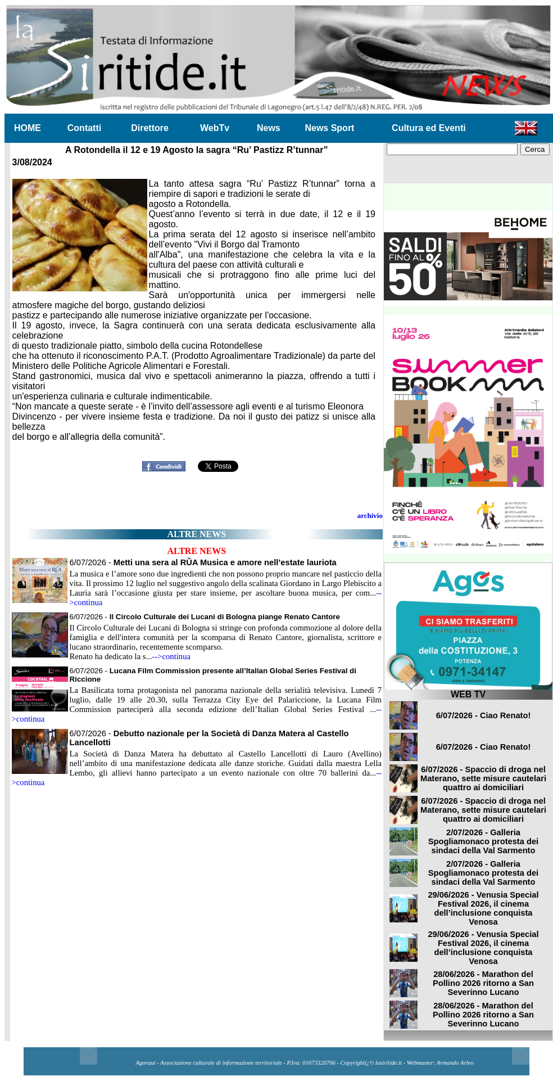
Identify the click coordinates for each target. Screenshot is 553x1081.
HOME (27, 128)
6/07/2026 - (203, 562)
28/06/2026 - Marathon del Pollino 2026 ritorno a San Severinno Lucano (483, 983)
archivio (370, 515)
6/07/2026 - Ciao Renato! (483, 715)
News (268, 128)
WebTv (214, 128)
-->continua (171, 656)
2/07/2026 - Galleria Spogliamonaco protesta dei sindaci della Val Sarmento (483, 841)
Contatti (84, 128)
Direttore (150, 128)
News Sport (329, 128)
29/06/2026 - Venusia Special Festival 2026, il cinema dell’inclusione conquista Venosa (483, 908)
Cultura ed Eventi (429, 128)
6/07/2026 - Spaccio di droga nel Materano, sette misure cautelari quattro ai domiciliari (483, 778)
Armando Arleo (455, 1063)
